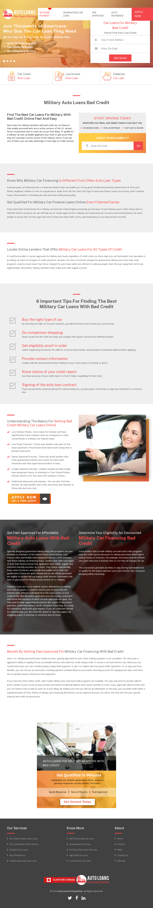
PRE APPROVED (98, 14)
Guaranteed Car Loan (80, 844)
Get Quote (120, 58)
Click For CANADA (60, 880)
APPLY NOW (139, 14)
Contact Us (122, 855)
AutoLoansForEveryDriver (70, 891)
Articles (121, 844)
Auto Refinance (17, 855)
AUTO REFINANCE (117, 14)
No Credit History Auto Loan (23, 838)
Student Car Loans (18, 849)
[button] (4, 61)
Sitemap (121, 860)
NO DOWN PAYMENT (50, 14)
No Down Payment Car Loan (83, 849)
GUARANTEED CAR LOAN (73, 14)
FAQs (119, 849)
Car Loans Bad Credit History (23, 844)
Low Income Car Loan (80, 860)
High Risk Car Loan (78, 855)
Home (120, 838)
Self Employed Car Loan (81, 838)
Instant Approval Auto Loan (23, 860)
